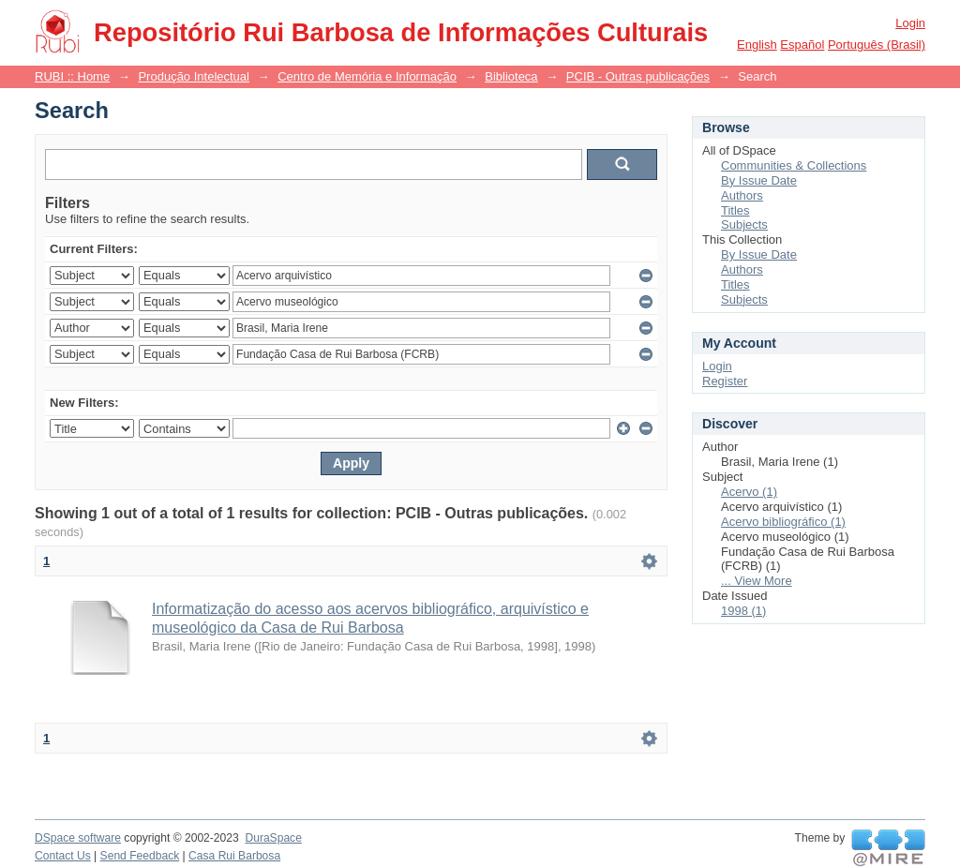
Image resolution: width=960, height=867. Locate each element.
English (757, 44)
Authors (742, 195)
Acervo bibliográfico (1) (783, 522)
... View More (756, 581)
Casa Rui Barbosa (234, 855)
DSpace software (78, 838)
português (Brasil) (876, 44)
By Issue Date (759, 180)
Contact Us (63, 855)
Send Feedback (140, 855)
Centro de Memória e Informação (367, 76)
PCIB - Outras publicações (638, 76)
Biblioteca (511, 76)
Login (910, 23)
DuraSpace (273, 838)
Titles (735, 210)
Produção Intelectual (193, 76)
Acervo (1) (749, 492)
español (802, 44)
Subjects (744, 224)
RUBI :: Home (72, 76)
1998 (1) (743, 611)
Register (724, 381)
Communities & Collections (793, 165)
